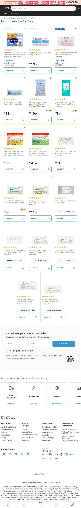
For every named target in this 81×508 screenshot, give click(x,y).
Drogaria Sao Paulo (7, 18)
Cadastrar (63, 343)
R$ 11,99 (6, 209)
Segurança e (71, 424)
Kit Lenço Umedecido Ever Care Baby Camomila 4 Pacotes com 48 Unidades (13, 153)
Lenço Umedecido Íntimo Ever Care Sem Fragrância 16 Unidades (66, 55)
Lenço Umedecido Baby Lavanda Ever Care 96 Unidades (37, 252)
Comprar (15, 70)
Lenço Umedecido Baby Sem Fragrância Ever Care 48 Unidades (65, 153)
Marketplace (46, 440)
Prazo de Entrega (47, 432)
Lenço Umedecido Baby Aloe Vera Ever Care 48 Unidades (14, 202)
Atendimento (47, 423)
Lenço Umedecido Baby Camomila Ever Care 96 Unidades (50, 301)
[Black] (40, 2)
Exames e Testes (27, 432)
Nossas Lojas (5, 435)
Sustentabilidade (6, 440)
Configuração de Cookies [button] (70, 441)
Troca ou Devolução (48, 438)
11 (58, 162)
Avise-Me (66, 218)
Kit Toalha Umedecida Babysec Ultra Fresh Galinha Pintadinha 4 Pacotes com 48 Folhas (15, 55)
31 (33, 162)
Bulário (3, 438)
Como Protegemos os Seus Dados (69, 437)
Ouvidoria (4, 432)
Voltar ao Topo (40, 474)
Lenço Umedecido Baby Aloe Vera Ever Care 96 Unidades (65, 251)
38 (7, 113)
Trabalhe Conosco (7, 430)
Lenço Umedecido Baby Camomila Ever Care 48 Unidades (37, 203)
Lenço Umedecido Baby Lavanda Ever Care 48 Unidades (25, 301)
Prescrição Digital (27, 437)
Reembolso (45, 435)
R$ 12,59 (32, 111)
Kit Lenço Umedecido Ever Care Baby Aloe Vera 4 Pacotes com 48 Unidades (38, 153)
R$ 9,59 (57, 111)
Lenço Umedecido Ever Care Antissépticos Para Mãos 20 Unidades (65, 104)
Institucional (6, 423)
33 (7, 162)
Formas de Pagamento (49, 430)
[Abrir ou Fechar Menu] (2, 8)
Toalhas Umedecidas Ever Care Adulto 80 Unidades (13, 103)
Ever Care (32, 18)
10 (33, 113)
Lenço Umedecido (21, 18)
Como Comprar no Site (49, 427)
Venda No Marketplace (8, 427)
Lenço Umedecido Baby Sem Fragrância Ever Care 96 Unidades (14, 252)
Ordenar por (14, 13)
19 (33, 64)
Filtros (4, 13)
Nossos (30, 424)
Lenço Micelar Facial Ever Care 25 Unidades (66, 202)
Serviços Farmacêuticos (29, 435)
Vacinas (24, 429)
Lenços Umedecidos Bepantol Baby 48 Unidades (40, 54)
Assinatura (25, 440)
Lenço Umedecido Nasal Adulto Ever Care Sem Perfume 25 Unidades (38, 104)
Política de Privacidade (69, 429)
